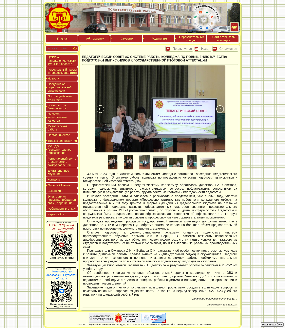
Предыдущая (182, 48)
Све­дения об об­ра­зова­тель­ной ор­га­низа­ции (59, 87)
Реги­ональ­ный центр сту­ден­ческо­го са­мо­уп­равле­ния (62, 162)
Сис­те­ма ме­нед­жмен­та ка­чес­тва (57, 117)
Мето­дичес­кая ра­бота (57, 127)
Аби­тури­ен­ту (95, 38)
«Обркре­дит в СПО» (62, 208)
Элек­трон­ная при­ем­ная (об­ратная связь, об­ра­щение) (62, 200)
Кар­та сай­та (56, 214)
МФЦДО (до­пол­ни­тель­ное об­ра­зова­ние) (59, 149)
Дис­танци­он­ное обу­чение (58, 172)
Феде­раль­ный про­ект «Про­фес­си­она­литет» (63, 71)
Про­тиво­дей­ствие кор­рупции (60, 98)
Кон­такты (54, 179)
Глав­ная (62, 38)
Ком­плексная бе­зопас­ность (57, 106)
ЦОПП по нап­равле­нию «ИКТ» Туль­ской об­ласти (62, 60)
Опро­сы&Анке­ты (59, 185)
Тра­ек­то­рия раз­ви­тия (62, 140)
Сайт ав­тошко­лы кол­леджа (223, 38)
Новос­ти (53, 78)
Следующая (228, 48)
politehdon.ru (192, 324)
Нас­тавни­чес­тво (59, 135)
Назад (205, 48)
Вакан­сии (54, 190)
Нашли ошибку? (272, 324)
